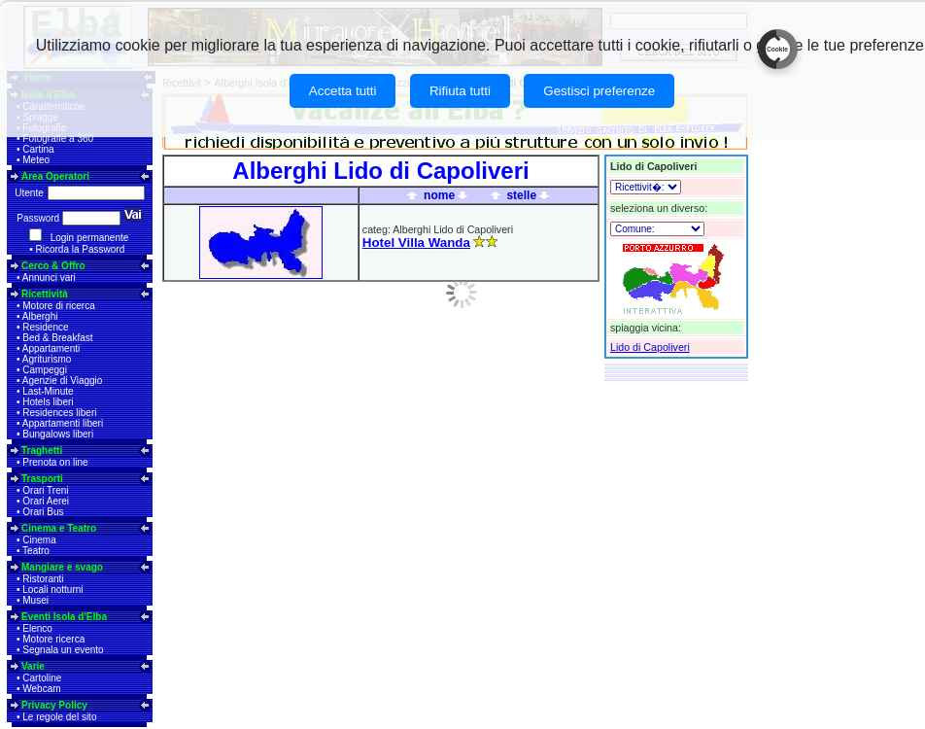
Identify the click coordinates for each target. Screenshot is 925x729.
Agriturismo (47, 359)
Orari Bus (42, 511)
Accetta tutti (343, 91)
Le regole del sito (59, 717)
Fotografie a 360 (57, 138)
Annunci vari (49, 277)
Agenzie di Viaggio (62, 380)
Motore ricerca (53, 639)
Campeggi (44, 369)
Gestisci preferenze (599, 91)
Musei (35, 600)
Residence (45, 327)
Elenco (37, 628)
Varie (33, 666)
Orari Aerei (45, 501)
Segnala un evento (62, 649)
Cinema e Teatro (58, 528)
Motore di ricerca (58, 305)
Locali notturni (52, 589)
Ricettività (44, 294)
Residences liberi (59, 412)
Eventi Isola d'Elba (64, 616)
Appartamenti (51, 348)
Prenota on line (54, 462)
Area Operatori (55, 176)
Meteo (36, 160)
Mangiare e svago (62, 567)
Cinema (38, 540)
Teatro (36, 550)
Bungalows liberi (57, 434)
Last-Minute (47, 391)
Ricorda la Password (80, 249)
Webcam (41, 688)
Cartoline (41, 678)
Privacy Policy (54, 705)
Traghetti (41, 450)
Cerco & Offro (53, 265)
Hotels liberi (47, 402)
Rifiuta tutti (460, 91)
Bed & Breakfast (57, 337)
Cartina (37, 149)
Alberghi (40, 316)
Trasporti (42, 478)
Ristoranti (42, 578)
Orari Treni (45, 490)
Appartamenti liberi (62, 423)
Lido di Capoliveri (650, 347)
